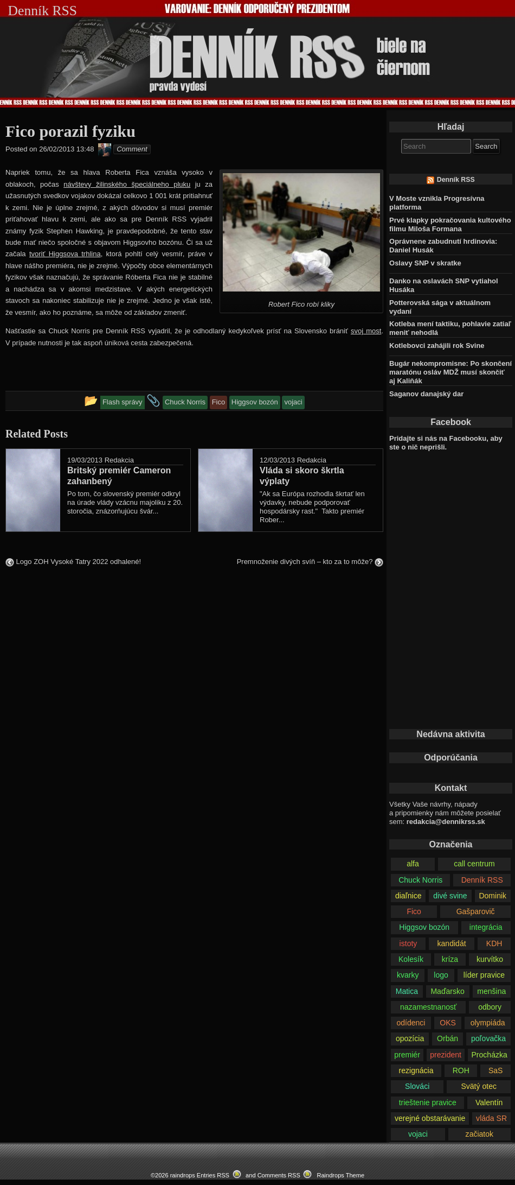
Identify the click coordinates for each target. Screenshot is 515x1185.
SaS (495, 1070)
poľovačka (488, 1038)
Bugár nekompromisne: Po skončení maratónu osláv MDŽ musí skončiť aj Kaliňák (450, 372)
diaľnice (408, 895)
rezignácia (416, 1070)
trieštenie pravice (427, 1102)
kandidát (451, 943)
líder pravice (484, 975)
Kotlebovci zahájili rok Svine (437, 345)
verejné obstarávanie (430, 1118)
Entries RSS (213, 1175)
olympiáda (488, 1022)
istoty (408, 943)
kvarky (408, 975)
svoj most (366, 331)
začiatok (479, 1134)
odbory (489, 1007)
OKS (448, 1022)
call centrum (474, 863)
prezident (445, 1054)
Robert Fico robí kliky (301, 304)
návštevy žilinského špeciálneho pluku (126, 184)
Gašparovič (475, 911)
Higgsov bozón (424, 927)
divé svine (450, 895)
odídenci (410, 1022)
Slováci (417, 1086)
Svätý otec (479, 1086)
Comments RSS (279, 1175)
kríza (450, 959)
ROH (461, 1070)
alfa (413, 863)
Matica (407, 991)
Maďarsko (447, 991)
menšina (491, 991)
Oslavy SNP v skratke (425, 263)
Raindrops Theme (340, 1175)
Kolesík (410, 959)
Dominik (492, 895)
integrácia (486, 927)
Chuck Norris (420, 880)
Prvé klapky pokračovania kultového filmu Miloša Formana (450, 224)
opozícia (410, 1038)
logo (441, 975)
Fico (414, 911)
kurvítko (490, 959)
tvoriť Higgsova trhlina (65, 254)
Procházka (489, 1054)
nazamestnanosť (428, 1007)
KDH (494, 943)
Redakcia (119, 460)
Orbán (447, 1038)
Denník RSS (456, 179)
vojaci (418, 1134)
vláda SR (491, 1118)
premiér (407, 1054)
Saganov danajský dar (426, 394)
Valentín (489, 1102)
